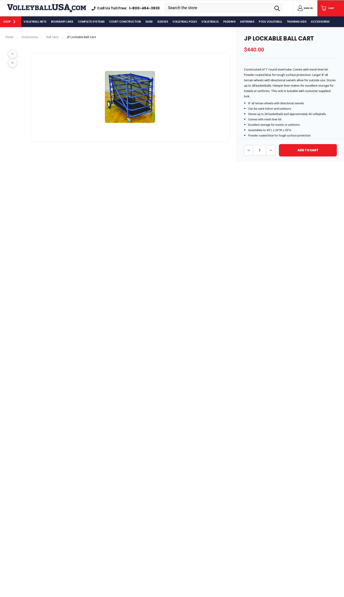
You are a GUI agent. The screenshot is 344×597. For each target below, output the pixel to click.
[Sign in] (304, 8)
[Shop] (10, 21)
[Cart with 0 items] (327, 8)
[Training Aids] (297, 21)
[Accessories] (320, 21)
